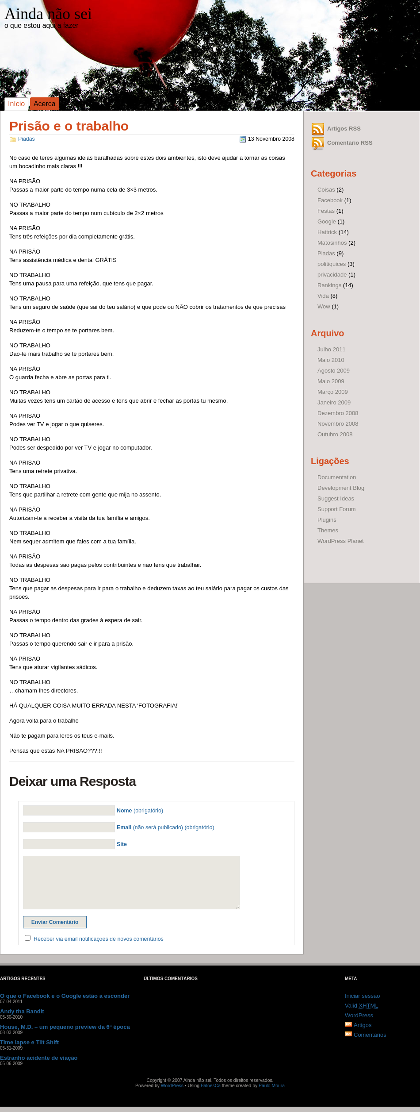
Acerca (45, 104)
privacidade (332, 274)
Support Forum (336, 509)
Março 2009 (332, 392)
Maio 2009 (330, 381)
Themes (327, 530)
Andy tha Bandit (22, 1011)
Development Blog (340, 488)
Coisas (326, 189)
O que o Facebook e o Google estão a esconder (65, 996)
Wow (323, 306)
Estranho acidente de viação (39, 1057)
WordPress (359, 1015)
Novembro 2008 (338, 423)
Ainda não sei (48, 14)
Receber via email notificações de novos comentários (99, 939)
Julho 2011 (331, 349)
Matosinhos (332, 242)
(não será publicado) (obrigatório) (165, 827)
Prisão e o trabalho (69, 126)
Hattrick (327, 232)
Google (326, 221)
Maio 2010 (330, 360)
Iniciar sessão (362, 996)
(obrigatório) (140, 811)
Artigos (362, 1025)
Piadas (26, 139)
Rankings (329, 285)
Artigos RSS (344, 128)
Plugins (326, 519)
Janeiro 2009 (334, 402)
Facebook (330, 200)
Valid (361, 1005)
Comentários (370, 1034)
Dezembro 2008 (338, 413)
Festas (326, 211)
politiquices (331, 264)
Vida (323, 295)
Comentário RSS (350, 142)
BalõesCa (211, 1085)
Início (16, 104)
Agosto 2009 (333, 370)
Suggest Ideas (335, 498)
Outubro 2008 (335, 434)
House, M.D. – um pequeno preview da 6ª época (65, 1027)
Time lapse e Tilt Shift (29, 1042)
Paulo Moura (272, 1085)
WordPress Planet (340, 541)
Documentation (336, 477)
